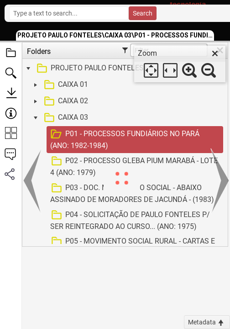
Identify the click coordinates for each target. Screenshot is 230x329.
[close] (215, 53)
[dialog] (179, 64)
